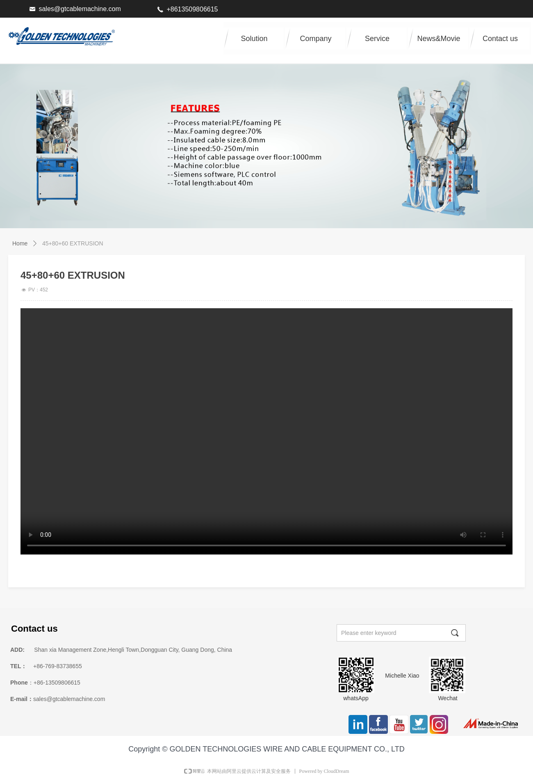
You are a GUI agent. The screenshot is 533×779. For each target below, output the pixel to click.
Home (19, 243)
